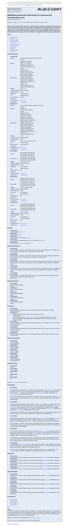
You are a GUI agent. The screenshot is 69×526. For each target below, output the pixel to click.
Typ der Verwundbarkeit (15, 44)
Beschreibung (13, 47)
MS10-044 (45, 463)
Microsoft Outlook (23, 444)
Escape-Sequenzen (49, 390)
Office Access (28, 237)
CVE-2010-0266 (23, 225)
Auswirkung (12, 42)
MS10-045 (45, 468)
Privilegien (29, 421)
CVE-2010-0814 (23, 175)
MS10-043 (45, 460)
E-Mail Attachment (24, 211)
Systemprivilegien (39, 392)
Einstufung (15, 382)
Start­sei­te (27, 5)
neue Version (23, 100)
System (19, 392)
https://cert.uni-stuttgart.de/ (34, 517)
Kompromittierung (14, 394)
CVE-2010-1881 (23, 200)
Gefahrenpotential (14, 45)
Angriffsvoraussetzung (15, 39)
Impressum (10, 524)
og (8, 507)
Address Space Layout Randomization (32, 317)
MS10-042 (45, 457)
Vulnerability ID (13, 51)
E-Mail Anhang (22, 243)
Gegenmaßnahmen (14, 49)
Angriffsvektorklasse (14, 41)
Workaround (12, 48)
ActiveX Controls (43, 418)
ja (20, 98)
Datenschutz (16, 524)
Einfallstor (12, 38)
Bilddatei (22, 135)
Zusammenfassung (14, 37)
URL (26, 88)
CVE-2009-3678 (23, 149)
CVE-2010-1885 (23, 102)
